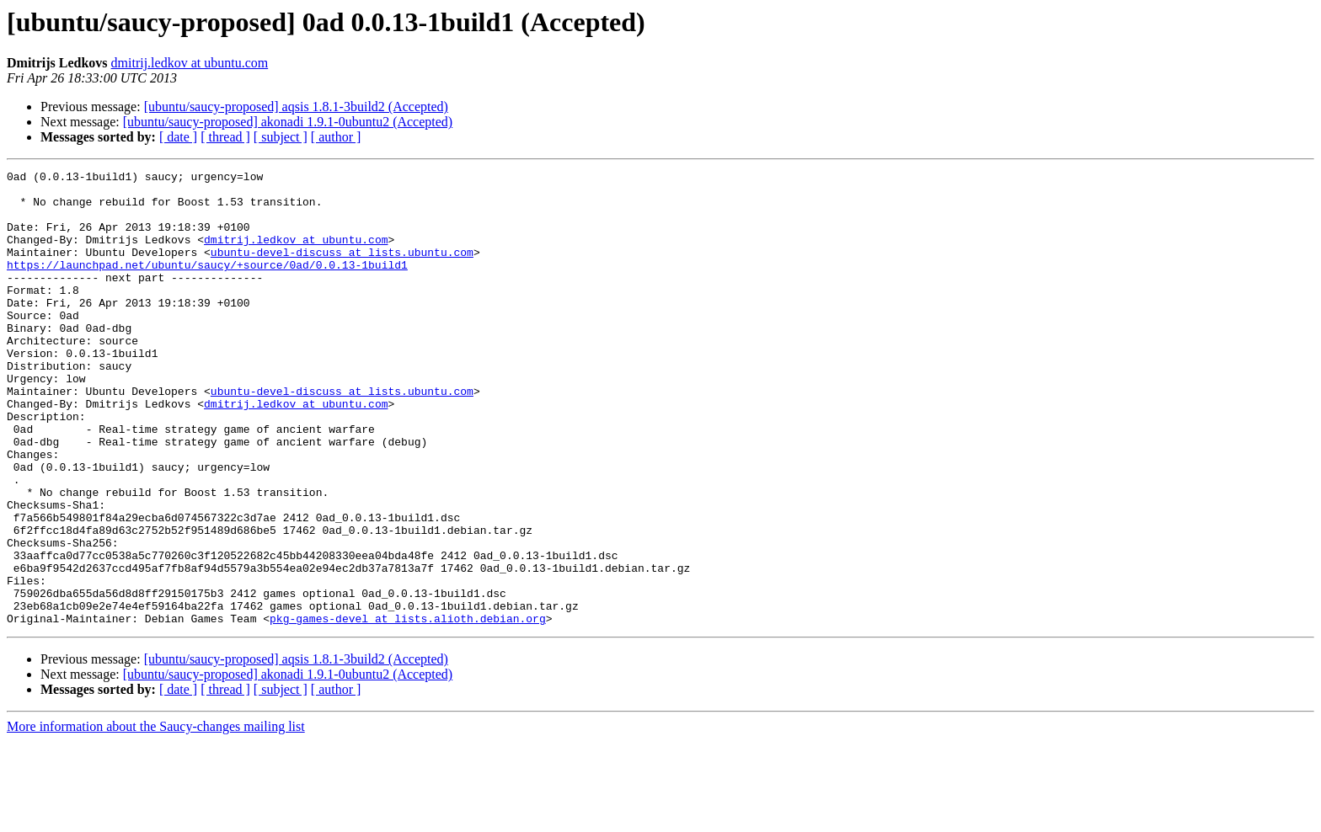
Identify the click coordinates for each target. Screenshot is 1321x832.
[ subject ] (281, 137)
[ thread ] (225, 137)
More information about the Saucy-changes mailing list (156, 817)
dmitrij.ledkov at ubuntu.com (190, 63)
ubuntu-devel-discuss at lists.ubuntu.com (342, 269)
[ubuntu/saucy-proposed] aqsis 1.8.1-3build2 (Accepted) (296, 106)
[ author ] (336, 137)
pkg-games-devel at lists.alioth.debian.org (408, 709)
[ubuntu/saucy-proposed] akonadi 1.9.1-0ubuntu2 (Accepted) (287, 122)
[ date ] (178, 137)
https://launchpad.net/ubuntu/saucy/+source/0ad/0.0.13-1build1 (207, 284)
